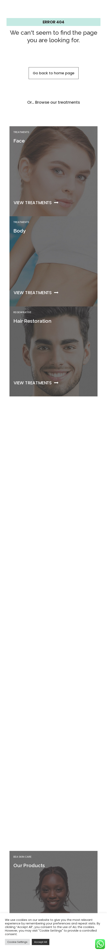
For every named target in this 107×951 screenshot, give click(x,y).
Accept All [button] (40, 942)
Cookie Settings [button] (17, 942)
